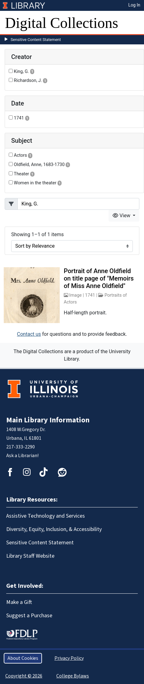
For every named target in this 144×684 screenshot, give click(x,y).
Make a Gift (19, 602)
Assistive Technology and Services (45, 516)
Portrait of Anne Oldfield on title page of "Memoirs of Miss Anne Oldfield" (99, 278)
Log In (134, 4)
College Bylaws (72, 676)
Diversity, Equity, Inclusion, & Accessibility (54, 529)
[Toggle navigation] (135, 23)
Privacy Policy (69, 658)
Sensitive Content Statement (36, 39)
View (122, 215)
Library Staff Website (30, 556)
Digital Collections (61, 23)
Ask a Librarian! (22, 455)
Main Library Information (48, 420)
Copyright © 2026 (23, 676)
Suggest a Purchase (29, 615)
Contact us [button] (29, 334)
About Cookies (22, 658)
